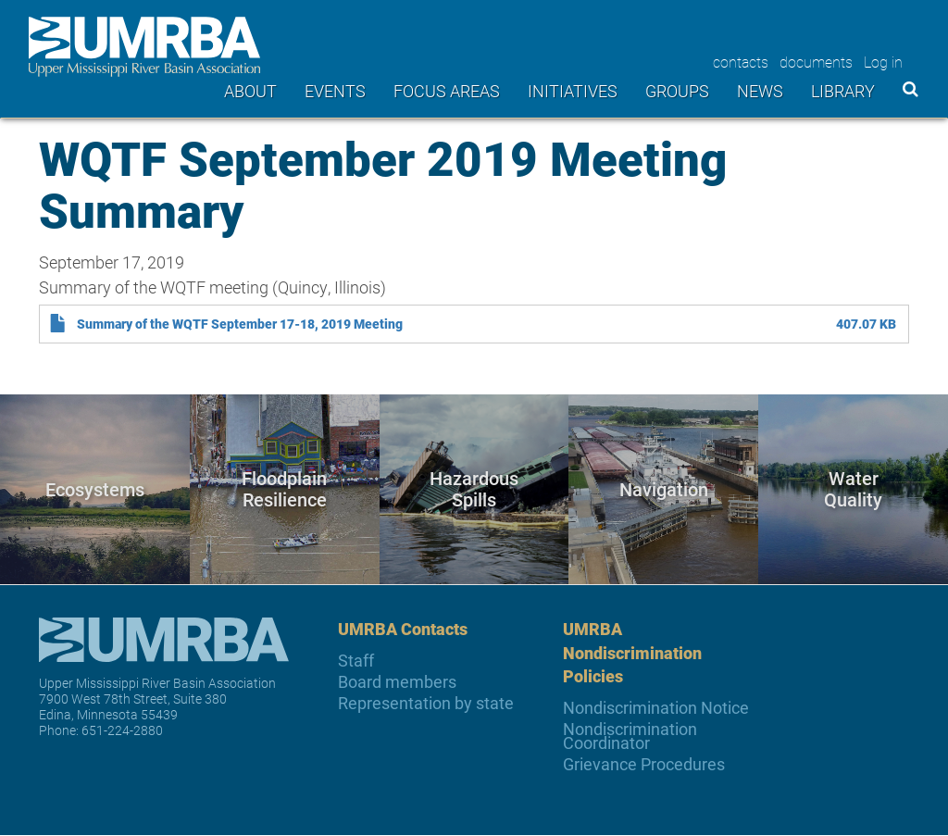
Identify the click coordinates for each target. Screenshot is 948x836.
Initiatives (572, 91)
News (760, 91)
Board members (397, 682)
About (250, 91)
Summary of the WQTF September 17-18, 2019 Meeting (240, 324)
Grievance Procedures (644, 764)
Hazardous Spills (474, 489)
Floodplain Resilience (284, 489)
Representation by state (426, 703)
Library (843, 91)
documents (816, 61)
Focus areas (446, 91)
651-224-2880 (122, 730)
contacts (740, 61)
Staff (356, 661)
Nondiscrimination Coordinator (630, 736)
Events (335, 91)
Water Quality (853, 489)
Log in (883, 61)
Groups (677, 91)
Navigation (663, 489)
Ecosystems (94, 489)
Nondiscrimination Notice (656, 708)
